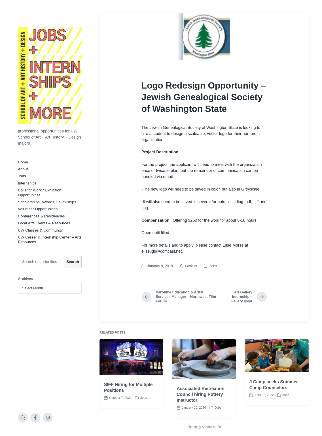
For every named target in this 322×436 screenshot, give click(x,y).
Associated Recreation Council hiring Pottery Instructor (201, 405)
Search (72, 262)
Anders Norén (211, 427)
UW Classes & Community (40, 230)
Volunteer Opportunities (38, 209)
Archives (25, 279)
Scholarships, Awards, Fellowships (47, 202)
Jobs (22, 176)
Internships (27, 183)
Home (23, 162)
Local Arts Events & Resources (44, 223)
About (23, 169)
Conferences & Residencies (41, 216)
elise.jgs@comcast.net (162, 251)
